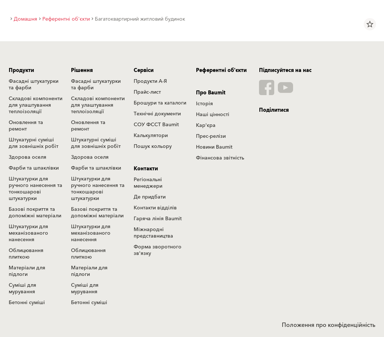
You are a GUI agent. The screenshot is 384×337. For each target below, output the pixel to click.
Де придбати (150, 197)
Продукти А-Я (150, 81)
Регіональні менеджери (148, 183)
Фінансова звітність (220, 158)
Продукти (21, 70)
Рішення (82, 70)
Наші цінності (212, 114)
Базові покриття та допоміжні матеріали (35, 212)
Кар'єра (206, 125)
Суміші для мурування (22, 288)
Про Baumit (210, 93)
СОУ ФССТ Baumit (156, 124)
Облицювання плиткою (26, 253)
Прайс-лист (147, 92)
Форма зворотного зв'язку (157, 250)
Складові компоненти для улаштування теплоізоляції (35, 105)
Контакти (146, 169)
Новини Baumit (214, 147)
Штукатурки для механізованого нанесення (28, 233)
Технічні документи (157, 114)
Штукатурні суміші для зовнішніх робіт (33, 143)
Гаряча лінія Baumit (158, 218)
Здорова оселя (27, 157)
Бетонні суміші (27, 302)
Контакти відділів (155, 208)
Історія (204, 103)
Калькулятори (151, 135)
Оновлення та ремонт (26, 125)
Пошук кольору (153, 146)
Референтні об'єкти (221, 70)
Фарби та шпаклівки (34, 168)
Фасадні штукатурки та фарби (33, 84)
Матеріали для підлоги (27, 271)
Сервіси (144, 70)
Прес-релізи (211, 136)
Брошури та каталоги (160, 103)
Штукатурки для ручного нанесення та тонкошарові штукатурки (35, 189)
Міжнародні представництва (153, 232)
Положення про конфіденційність (328, 325)
